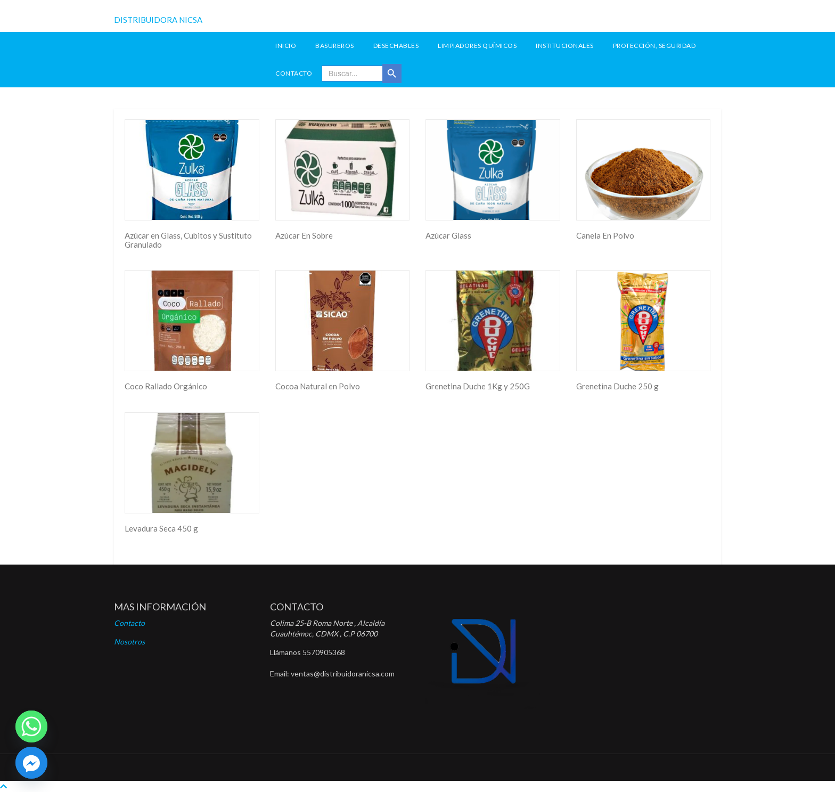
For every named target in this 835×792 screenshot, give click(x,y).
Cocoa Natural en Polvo (317, 386)
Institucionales (565, 46)
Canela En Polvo (605, 235)
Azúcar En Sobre (304, 235)
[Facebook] (31, 763)
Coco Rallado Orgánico (166, 386)
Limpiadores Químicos (477, 46)
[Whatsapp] (31, 726)
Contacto (293, 73)
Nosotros (129, 641)
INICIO (285, 46)
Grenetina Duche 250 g (617, 386)
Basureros (334, 46)
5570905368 (323, 652)
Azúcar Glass (448, 235)
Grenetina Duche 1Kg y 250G (477, 386)
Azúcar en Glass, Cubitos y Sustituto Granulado (188, 240)
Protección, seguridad (654, 46)
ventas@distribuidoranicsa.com (343, 673)
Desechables (396, 46)
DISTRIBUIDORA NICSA (158, 20)
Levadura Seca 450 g (161, 528)
